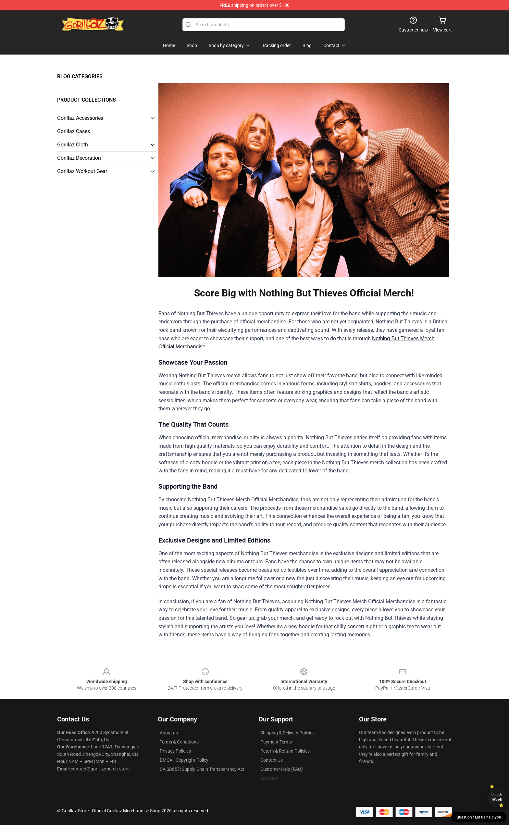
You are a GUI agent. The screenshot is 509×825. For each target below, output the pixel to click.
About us (169, 732)
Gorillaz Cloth (72, 145)
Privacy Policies (175, 751)
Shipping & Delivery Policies (287, 732)
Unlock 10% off (497, 797)
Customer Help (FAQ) (281, 769)
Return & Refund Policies (285, 751)
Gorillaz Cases (73, 131)
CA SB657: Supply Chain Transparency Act (202, 769)
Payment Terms (276, 741)
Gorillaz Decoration (79, 158)
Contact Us (271, 760)
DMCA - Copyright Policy (184, 760)
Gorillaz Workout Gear (82, 171)
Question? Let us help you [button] (478, 817)
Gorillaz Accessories (80, 118)
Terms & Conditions (179, 741)
